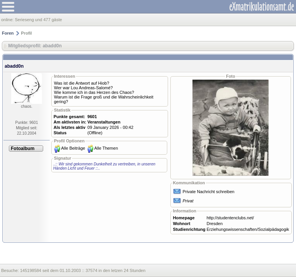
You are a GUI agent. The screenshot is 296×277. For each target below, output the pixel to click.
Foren (8, 33)
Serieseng (24, 19)
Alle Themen (106, 148)
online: (8, 19)
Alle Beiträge (73, 148)
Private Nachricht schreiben (209, 191)
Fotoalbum (22, 148)
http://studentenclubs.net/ (230, 217)
